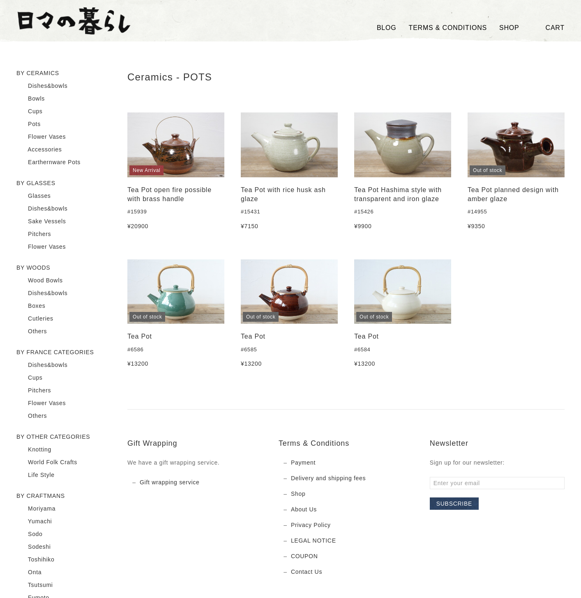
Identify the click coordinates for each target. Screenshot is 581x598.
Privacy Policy (311, 525)
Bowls (30, 99)
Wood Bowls (39, 281)
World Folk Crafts (46, 462)
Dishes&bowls (41, 86)
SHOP (509, 27)
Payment (303, 462)
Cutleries (34, 319)
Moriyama (35, 509)
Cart (548, 28)
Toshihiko (35, 560)
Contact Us (306, 571)
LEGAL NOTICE (313, 540)
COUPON (304, 556)
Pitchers (33, 234)
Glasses (33, 196)
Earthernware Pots (48, 162)
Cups (29, 112)
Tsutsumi (34, 585)
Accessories (39, 150)
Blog (387, 27)
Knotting (33, 450)
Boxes (31, 306)
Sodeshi (33, 547)
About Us (304, 509)
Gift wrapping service (169, 482)
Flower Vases (41, 137)
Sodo (29, 534)
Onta (29, 572)
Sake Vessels (41, 222)
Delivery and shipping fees (328, 478)
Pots (28, 124)
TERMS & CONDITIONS (448, 27)
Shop (298, 493)
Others (31, 332)
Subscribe (454, 503)
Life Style (35, 475)
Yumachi (34, 522)
